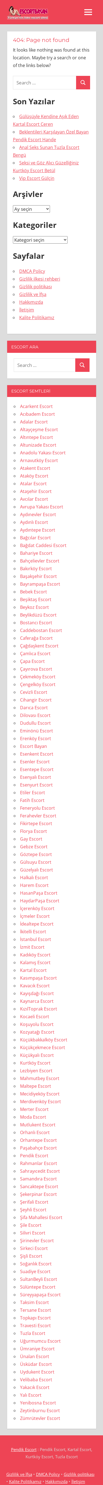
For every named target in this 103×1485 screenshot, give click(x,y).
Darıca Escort (34, 708)
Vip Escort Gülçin (36, 178)
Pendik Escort (34, 1156)
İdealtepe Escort (37, 924)
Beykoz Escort (34, 607)
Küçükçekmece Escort (42, 1047)
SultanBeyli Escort (38, 1279)
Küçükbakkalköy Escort (43, 1040)
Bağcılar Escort (35, 538)
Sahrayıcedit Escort (40, 1171)
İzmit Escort (32, 947)
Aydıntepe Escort (37, 530)
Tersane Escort (35, 1310)
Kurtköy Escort (35, 1063)
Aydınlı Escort (34, 522)
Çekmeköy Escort (37, 677)
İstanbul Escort (35, 939)
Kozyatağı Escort (37, 1032)
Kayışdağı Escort (37, 993)
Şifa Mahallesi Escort (41, 1217)
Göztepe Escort (36, 854)
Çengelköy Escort (37, 684)
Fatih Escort (32, 800)
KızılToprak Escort (38, 1009)
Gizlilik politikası (35, 287)
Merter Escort (34, 1109)
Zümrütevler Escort (40, 1418)
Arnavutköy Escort (39, 460)
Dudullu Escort (35, 723)
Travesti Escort (35, 1326)
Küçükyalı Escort (37, 1055)
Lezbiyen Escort (36, 1071)
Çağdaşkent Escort (39, 646)
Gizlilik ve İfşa (32, 294)
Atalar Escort (33, 484)
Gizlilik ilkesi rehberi (39, 279)
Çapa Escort (32, 661)
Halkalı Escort (34, 878)
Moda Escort (33, 1117)
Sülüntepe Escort (37, 1287)
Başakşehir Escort (38, 576)
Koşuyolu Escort (37, 1024)
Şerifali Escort (34, 1202)
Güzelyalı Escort (36, 870)
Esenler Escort (35, 762)
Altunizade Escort (38, 445)
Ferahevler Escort (38, 816)
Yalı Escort (30, 1395)
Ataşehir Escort (36, 491)
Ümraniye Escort (37, 1349)
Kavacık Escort (35, 986)
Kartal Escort (33, 970)
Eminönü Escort (36, 731)
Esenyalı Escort (35, 777)
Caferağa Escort (36, 638)
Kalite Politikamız (36, 317)
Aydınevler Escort (38, 514)
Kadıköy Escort (35, 955)
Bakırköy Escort (36, 569)
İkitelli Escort (33, 932)
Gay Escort (31, 839)
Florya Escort (33, 831)
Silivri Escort (32, 1233)
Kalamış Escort (35, 962)
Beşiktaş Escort (35, 599)
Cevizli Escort (33, 692)
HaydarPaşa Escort (39, 901)
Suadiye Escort (35, 1271)
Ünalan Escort (34, 1356)
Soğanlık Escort (36, 1264)
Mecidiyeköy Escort (40, 1094)
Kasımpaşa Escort (38, 978)
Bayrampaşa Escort (40, 584)
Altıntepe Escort (36, 437)
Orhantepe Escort (38, 1140)
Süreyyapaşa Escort (40, 1295)
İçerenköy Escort (37, 908)
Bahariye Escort (36, 553)
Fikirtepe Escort (36, 823)
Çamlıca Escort (35, 653)
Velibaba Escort (36, 1380)
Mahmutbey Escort (39, 1078)
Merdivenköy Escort (40, 1102)
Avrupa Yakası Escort (41, 507)
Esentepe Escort (37, 769)
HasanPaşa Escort (38, 893)
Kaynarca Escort (37, 1001)
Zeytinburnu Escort (40, 1410)
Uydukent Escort (37, 1372)
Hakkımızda (31, 302)
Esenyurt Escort (36, 785)
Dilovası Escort (35, 715)
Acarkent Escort (36, 406)
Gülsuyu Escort (35, 862)
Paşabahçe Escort (38, 1148)
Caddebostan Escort (41, 630)
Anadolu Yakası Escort (43, 453)
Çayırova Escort (36, 669)
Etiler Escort (32, 793)
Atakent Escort (35, 468)
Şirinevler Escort (37, 1241)
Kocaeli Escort (34, 1017)
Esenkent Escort (36, 754)
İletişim (26, 310)
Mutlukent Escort (37, 1125)
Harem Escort (34, 885)
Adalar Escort (34, 422)
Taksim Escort (34, 1302)
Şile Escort (30, 1225)
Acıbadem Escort (37, 414)
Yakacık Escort (34, 1387)
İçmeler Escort (35, 916)
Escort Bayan (33, 746)
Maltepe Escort (35, 1086)
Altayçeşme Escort (39, 429)
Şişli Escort (31, 1256)
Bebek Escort (33, 592)
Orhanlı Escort (35, 1132)
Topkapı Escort (35, 1318)
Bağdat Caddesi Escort (43, 545)
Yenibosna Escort (38, 1403)
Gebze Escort (34, 847)
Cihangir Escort (36, 700)
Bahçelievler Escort (39, 561)
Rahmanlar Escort (38, 1163)
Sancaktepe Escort (39, 1186)
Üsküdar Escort (36, 1364)
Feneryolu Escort (37, 808)
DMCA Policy (32, 271)
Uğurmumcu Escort (40, 1341)
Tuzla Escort (32, 1333)
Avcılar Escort (34, 499)
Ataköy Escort (34, 476)
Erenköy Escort (35, 738)
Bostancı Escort (36, 623)
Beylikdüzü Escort (38, 615)
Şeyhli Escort (33, 1210)
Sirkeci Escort (34, 1248)
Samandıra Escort (38, 1179)
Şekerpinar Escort (38, 1194)
